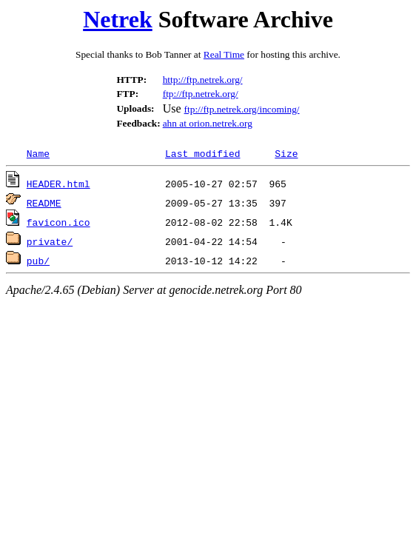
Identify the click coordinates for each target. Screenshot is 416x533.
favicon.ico (58, 222)
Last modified (202, 153)
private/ (50, 241)
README (44, 202)
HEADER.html (58, 183)
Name (38, 153)
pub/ (38, 260)
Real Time (224, 54)
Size (286, 153)
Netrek (117, 19)
